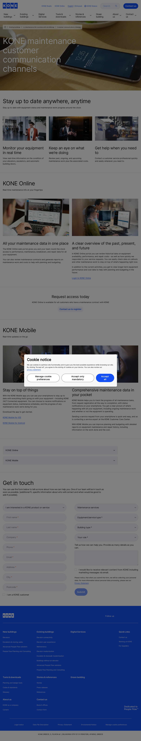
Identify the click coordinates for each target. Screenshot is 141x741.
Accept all (105, 378)
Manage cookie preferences (43, 378)
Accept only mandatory (77, 378)
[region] (70, 370)
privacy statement (34, 370)
